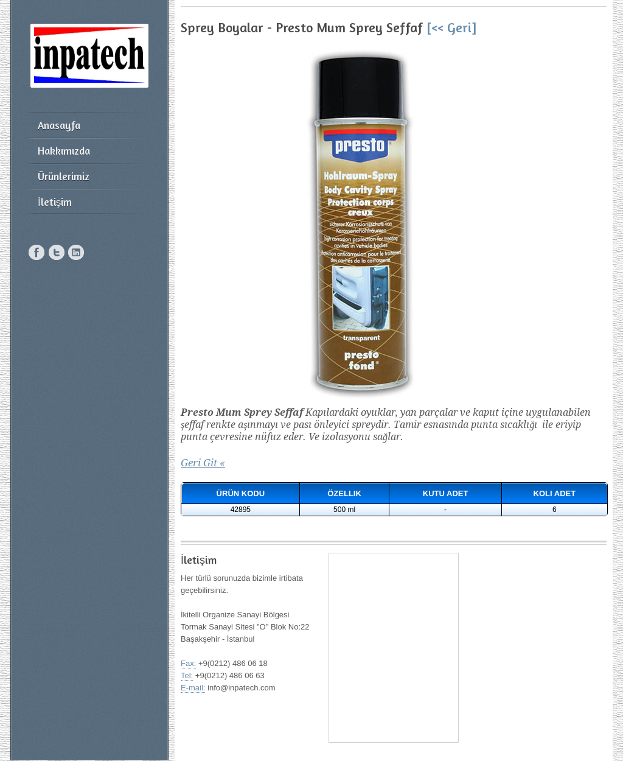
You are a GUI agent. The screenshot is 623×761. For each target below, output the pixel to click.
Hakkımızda (64, 150)
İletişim (55, 201)
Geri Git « (203, 463)
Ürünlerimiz (63, 176)
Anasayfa (59, 125)
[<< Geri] (451, 27)
